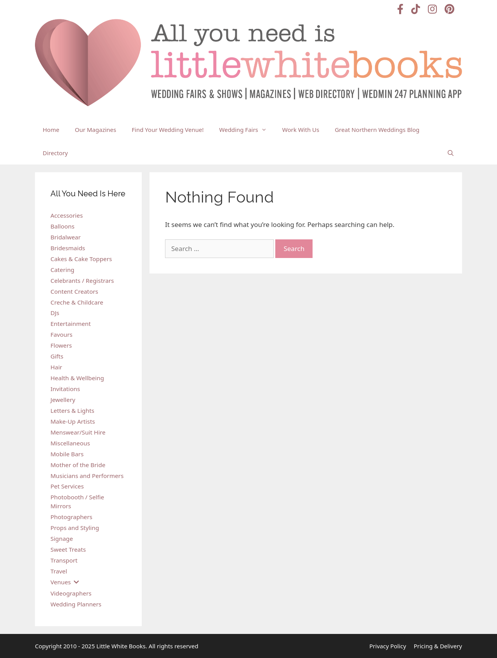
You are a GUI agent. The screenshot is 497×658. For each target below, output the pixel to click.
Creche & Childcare (76, 302)
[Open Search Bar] (450, 152)
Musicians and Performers (86, 476)
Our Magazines (95, 129)
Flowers (61, 345)
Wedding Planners (75, 604)
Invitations (65, 389)
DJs (54, 313)
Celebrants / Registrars (82, 280)
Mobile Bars (66, 454)
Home (51, 129)
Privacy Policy (387, 646)
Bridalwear (65, 237)
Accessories (66, 215)
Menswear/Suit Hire (78, 432)
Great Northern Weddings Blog (377, 129)
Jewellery (62, 399)
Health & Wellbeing (77, 378)
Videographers (71, 593)
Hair (56, 367)
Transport (64, 560)
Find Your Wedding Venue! (167, 129)
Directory (55, 153)
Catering (62, 270)
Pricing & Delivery (438, 646)
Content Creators (74, 291)
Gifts (56, 356)
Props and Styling (74, 528)
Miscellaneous (70, 443)
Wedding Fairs (247, 129)
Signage (61, 538)
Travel (58, 571)
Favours (61, 334)
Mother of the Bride (77, 465)
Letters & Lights (72, 410)
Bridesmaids (67, 248)
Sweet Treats (68, 549)
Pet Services (67, 486)
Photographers (71, 517)
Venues (60, 582)
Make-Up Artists (72, 421)
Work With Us (300, 129)
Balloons (62, 226)
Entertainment (70, 323)
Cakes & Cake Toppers (81, 259)
